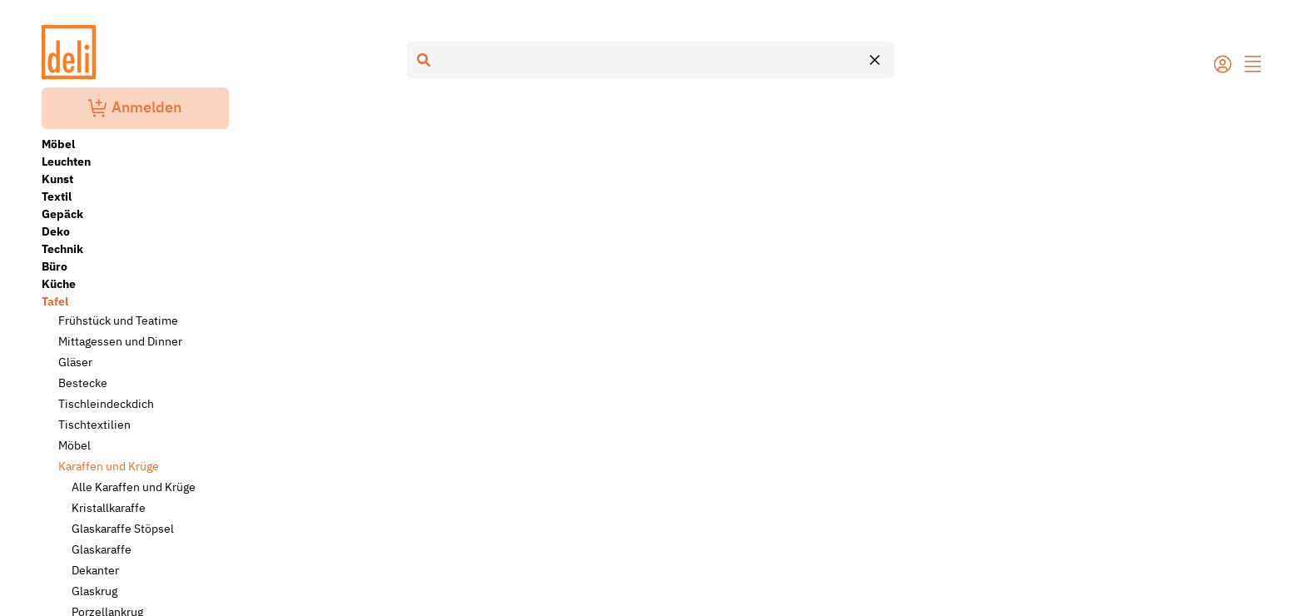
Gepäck (62, 213)
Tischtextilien (94, 424)
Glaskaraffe (101, 549)
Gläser (75, 362)
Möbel (58, 144)
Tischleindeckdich (106, 403)
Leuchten (66, 161)
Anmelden (134, 108)
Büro (54, 266)
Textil (57, 196)
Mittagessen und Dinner (120, 341)
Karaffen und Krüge (108, 466)
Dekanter (95, 570)
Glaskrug (94, 591)
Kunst (57, 178)
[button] (1253, 65)
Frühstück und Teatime (118, 320)
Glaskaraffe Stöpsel (123, 528)
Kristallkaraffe (109, 507)
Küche (59, 283)
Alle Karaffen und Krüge (134, 486)
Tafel (55, 301)
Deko (56, 231)
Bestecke (82, 382)
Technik (62, 248)
